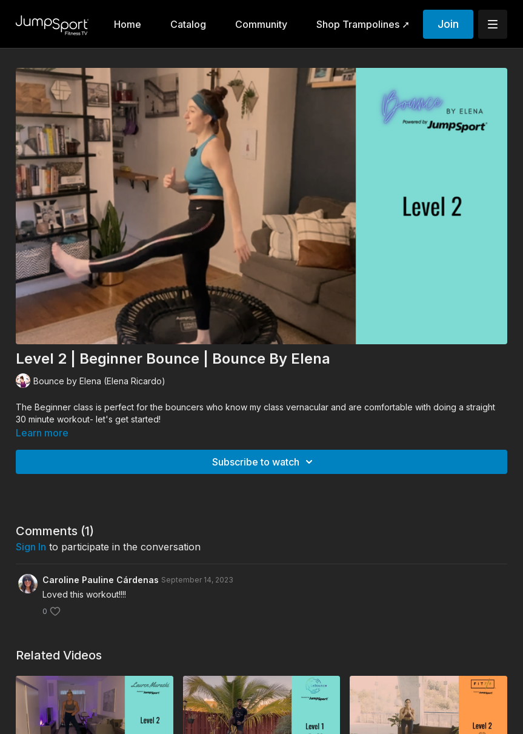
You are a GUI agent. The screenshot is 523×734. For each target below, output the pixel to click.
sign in (31, 547)
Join (448, 24)
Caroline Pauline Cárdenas (100, 580)
